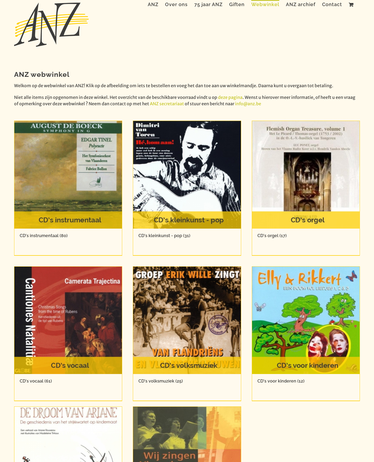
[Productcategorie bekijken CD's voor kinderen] (306, 334)
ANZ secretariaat (167, 103)
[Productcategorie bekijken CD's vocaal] (68, 334)
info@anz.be (248, 103)
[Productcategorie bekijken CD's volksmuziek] (187, 334)
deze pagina (230, 97)
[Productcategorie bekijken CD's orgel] (306, 188)
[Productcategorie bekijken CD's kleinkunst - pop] (187, 188)
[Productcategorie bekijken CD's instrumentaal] (68, 188)
